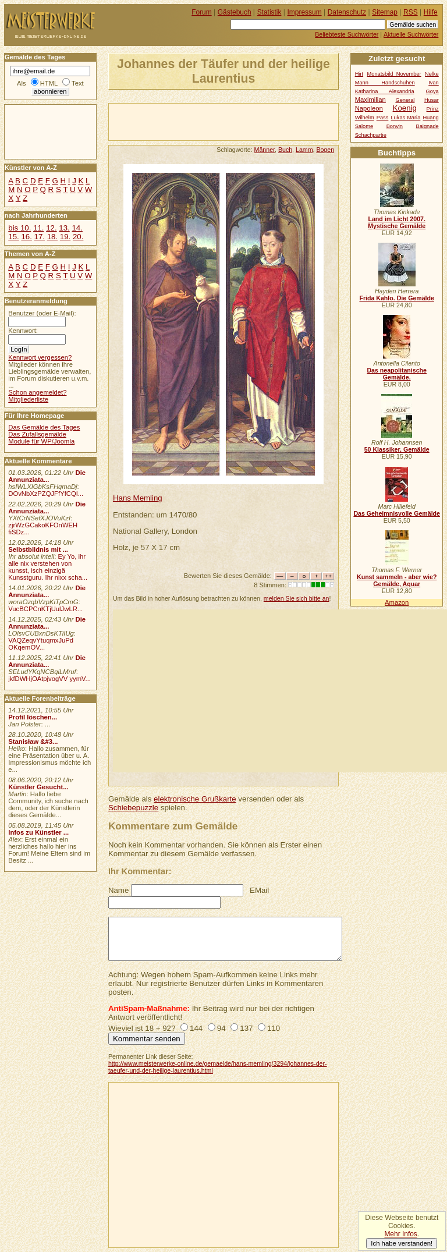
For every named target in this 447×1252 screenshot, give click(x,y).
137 (246, 1028)
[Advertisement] (245, 121)
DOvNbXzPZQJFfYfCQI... (45, 493)
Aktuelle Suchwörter (411, 34)
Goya (432, 91)
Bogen (325, 149)
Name (118, 890)
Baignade (427, 126)
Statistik (269, 12)
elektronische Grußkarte (195, 799)
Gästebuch (234, 12)
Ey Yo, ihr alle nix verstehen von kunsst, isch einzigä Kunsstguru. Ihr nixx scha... (47, 567)
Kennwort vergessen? (40, 357)
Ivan (433, 83)
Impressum (305, 12)
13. (64, 228)
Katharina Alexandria (384, 91)
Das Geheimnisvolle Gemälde (396, 513)
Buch (285, 149)
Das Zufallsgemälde (37, 434)
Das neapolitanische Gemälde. (397, 374)
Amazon (397, 602)
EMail (259, 890)
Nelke (432, 74)
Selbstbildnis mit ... (38, 549)
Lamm (304, 149)
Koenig (405, 108)
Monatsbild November (394, 74)
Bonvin (394, 126)
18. (52, 236)
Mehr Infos (400, 1234)
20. (78, 236)
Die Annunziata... (47, 476)
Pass (383, 117)
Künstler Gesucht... (38, 786)
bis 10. (19, 228)
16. (26, 236)
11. (38, 228)
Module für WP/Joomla (41, 441)
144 (196, 1028)
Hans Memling (137, 498)
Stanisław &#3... (33, 741)
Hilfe (431, 12)
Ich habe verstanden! (401, 1243)
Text (78, 83)
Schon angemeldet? (37, 392)
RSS (410, 12)
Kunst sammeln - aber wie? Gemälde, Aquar (397, 580)
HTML (49, 83)
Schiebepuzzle (133, 807)
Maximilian (370, 99)
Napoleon (369, 108)
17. (39, 236)
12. (51, 228)
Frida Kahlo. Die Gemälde (396, 298)
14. (77, 228)
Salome (364, 126)
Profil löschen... (32, 717)
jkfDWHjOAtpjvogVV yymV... (49, 678)
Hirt (359, 74)
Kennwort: (23, 330)
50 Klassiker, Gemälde (397, 449)
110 (273, 1028)
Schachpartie (370, 135)
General (404, 100)
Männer (264, 149)
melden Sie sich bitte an (296, 598)
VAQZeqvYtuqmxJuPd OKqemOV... (40, 644)
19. (65, 236)
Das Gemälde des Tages (44, 427)
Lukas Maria (405, 117)
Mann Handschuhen (385, 83)
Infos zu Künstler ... (38, 832)
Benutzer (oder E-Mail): (42, 313)
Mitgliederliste (28, 399)
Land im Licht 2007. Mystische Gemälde (396, 222)
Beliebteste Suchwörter (346, 34)
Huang (430, 117)
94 (221, 1028)
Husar (431, 100)
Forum (201, 12)
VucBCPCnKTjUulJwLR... (45, 608)
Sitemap (385, 12)
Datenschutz (347, 12)
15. (13, 236)
